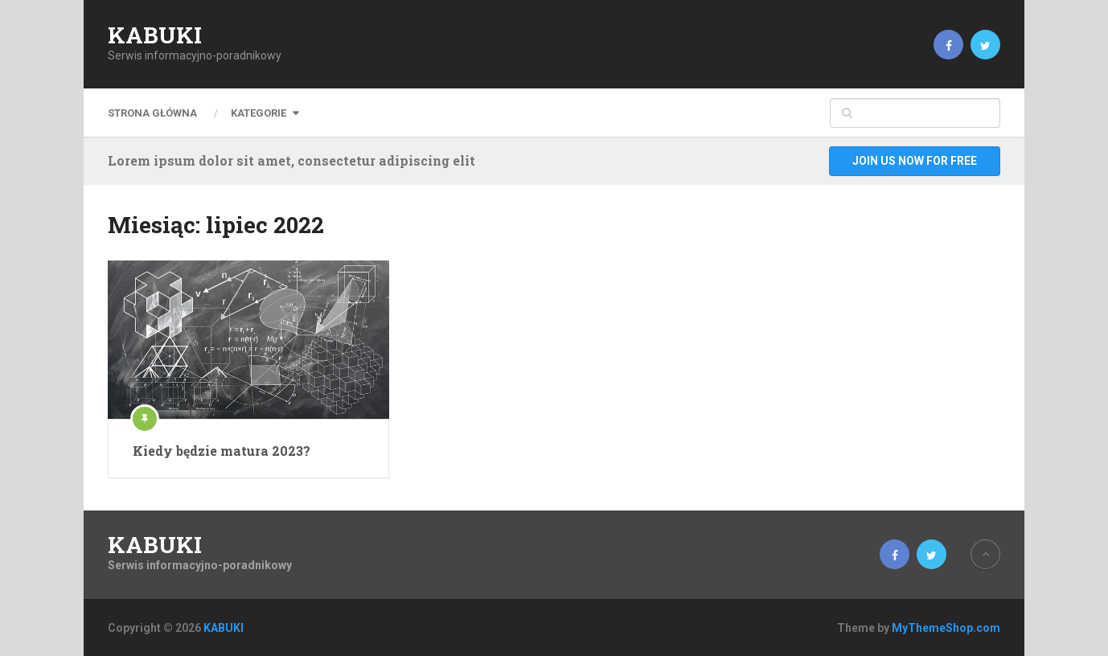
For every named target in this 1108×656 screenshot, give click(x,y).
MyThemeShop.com (946, 627)
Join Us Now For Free (914, 160)
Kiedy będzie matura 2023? (221, 450)
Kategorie (258, 113)
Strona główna (152, 113)
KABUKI (155, 35)
